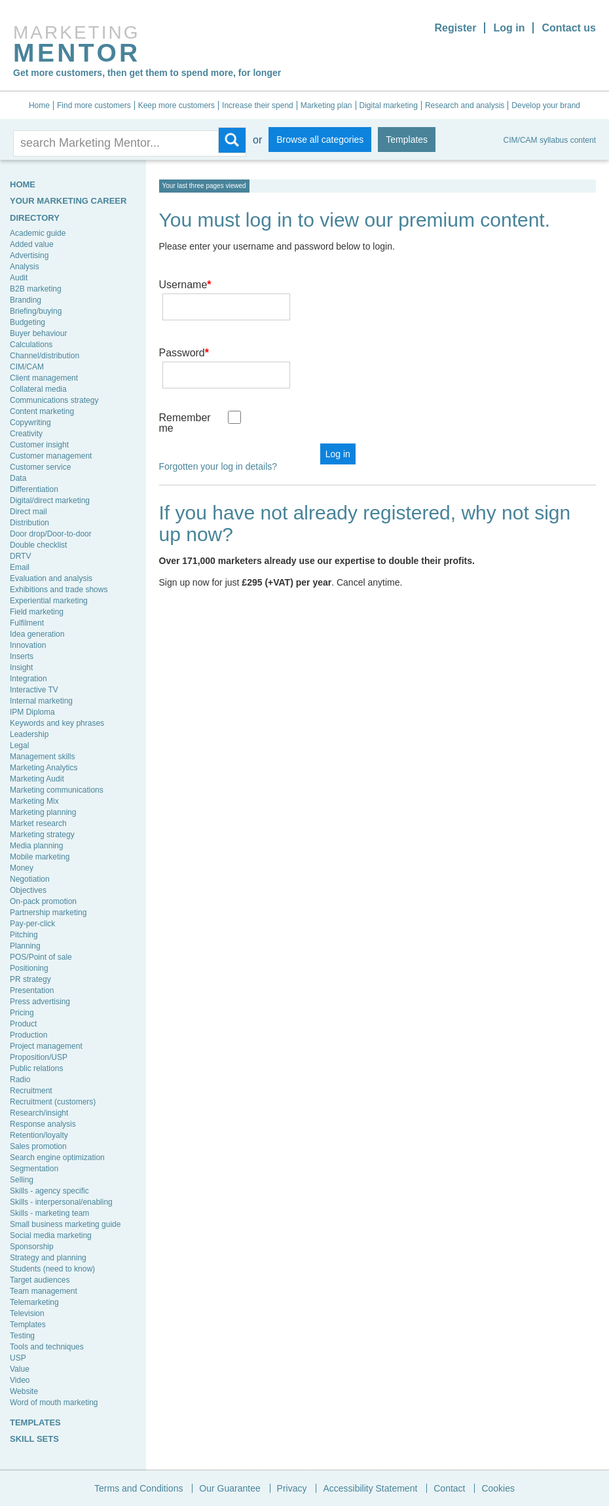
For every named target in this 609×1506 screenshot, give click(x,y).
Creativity (26, 433)
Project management (46, 1046)
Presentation (32, 990)
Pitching (24, 934)
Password (184, 333)
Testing (22, 1335)
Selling (21, 1179)
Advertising (29, 255)
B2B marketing (36, 288)
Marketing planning (43, 812)
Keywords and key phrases (57, 723)
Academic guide (37, 233)
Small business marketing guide (65, 1224)
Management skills (42, 756)
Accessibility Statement (370, 1488)
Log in (509, 27)
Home (39, 105)
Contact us (569, 27)
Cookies (498, 1488)
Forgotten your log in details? (218, 428)
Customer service (40, 467)
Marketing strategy (42, 834)
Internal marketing (41, 701)
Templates (407, 139)
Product (23, 1023)
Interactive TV (34, 689)
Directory (35, 218)
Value (19, 1369)
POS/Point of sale (41, 957)
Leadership (29, 734)
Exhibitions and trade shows (58, 589)
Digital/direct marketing (50, 500)
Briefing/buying (36, 311)
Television (27, 1313)
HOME (22, 184)
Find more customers (94, 105)
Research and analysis (464, 105)
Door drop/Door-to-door (51, 533)
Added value (32, 244)
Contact (449, 1488)
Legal (19, 745)
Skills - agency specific (49, 1190)
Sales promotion (38, 1146)
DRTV (20, 556)
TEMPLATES (35, 1422)
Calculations (31, 344)
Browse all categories (319, 139)
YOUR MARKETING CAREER (68, 201)
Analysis (24, 266)
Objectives (28, 890)
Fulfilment (27, 623)
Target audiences (39, 1280)
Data (18, 478)
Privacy (292, 1488)
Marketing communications (56, 790)
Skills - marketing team (49, 1213)
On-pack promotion (43, 901)
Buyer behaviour (38, 333)
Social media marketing (51, 1235)
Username (185, 284)
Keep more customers (176, 105)
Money (21, 868)
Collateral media (38, 389)
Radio (20, 1079)
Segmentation (34, 1168)
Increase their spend (257, 105)
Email (19, 567)
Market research (38, 823)
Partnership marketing (48, 912)
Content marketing (42, 411)
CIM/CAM (27, 366)
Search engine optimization (57, 1157)
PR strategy (30, 979)
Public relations (36, 1068)
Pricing (22, 1012)
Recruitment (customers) (53, 1101)
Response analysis (43, 1124)
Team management (43, 1291)
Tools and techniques (47, 1346)
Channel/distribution (44, 355)
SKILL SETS (34, 1439)
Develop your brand (545, 105)
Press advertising (40, 1001)
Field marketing (37, 611)
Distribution (29, 522)
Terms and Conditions (138, 1488)
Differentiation (34, 489)
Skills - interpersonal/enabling (61, 1202)
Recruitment (31, 1090)
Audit (19, 277)
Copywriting (30, 422)
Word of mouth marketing (54, 1402)
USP (18, 1358)
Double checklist (38, 545)
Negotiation (30, 879)
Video (19, 1380)
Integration (28, 678)
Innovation (28, 645)
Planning (25, 946)
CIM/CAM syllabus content (550, 140)
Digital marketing (389, 105)
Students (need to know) (52, 1268)
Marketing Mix (34, 801)
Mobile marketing (39, 856)
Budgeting (27, 322)
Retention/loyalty (39, 1135)
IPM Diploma (32, 712)
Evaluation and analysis (51, 578)
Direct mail (28, 511)
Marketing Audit (37, 778)
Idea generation (37, 634)
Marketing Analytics (43, 767)
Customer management (51, 456)
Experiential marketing (49, 600)
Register (455, 27)
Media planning (36, 845)
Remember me (185, 385)
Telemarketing (34, 1302)
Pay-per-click (32, 923)
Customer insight (39, 444)
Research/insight (39, 1113)
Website (24, 1391)
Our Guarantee (229, 1488)
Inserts (21, 656)
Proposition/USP (38, 1057)
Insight (21, 667)
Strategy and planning (48, 1257)
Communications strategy (54, 400)
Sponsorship (32, 1246)
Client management (44, 378)
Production (28, 1035)
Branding (25, 300)
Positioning (29, 968)
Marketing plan (326, 105)
